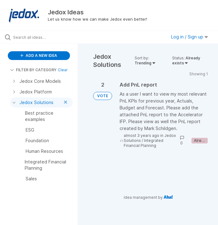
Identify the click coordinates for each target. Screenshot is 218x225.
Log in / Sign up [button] (189, 36)
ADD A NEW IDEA (38, 55)
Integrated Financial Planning (143, 143)
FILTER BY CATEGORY (33, 70)
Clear (63, 70)
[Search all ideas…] (42, 37)
